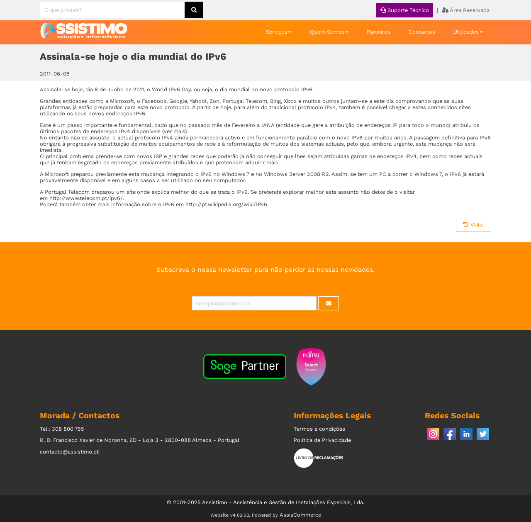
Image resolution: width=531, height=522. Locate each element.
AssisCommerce (300, 515)
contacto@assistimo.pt (69, 452)
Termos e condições (319, 429)
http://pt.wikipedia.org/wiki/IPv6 (226, 204)
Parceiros (378, 32)
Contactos (422, 32)
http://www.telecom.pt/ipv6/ (86, 198)
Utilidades (466, 32)
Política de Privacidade (322, 440)
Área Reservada (466, 10)
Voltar (473, 225)
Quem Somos (327, 32)
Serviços (276, 32)
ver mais (174, 131)
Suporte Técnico (404, 10)
